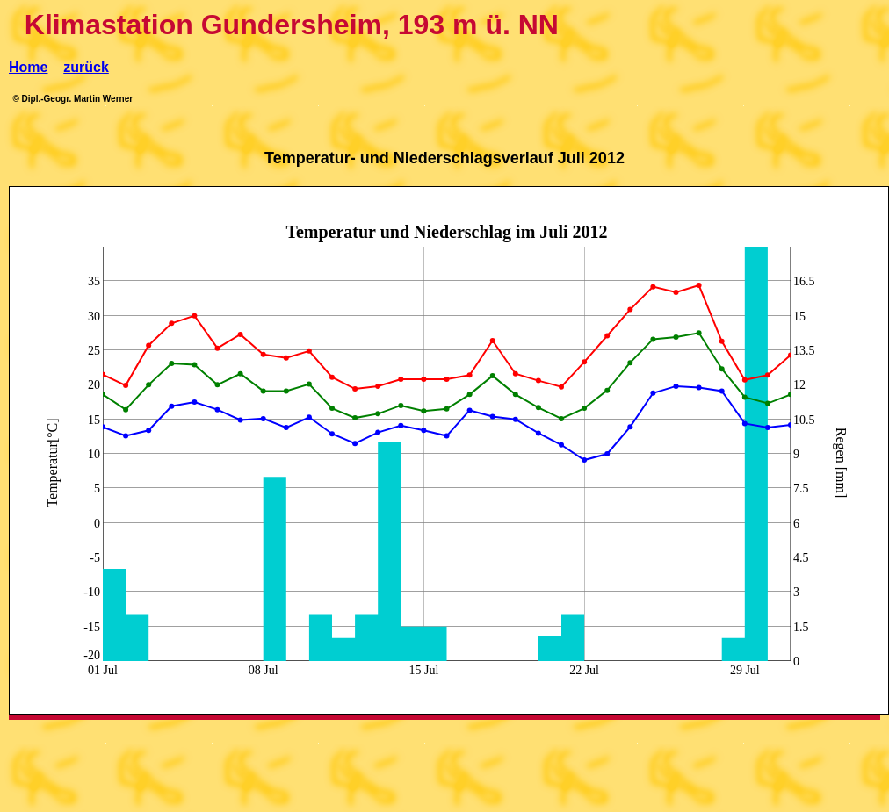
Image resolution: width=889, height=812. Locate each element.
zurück (86, 67)
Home (28, 67)
